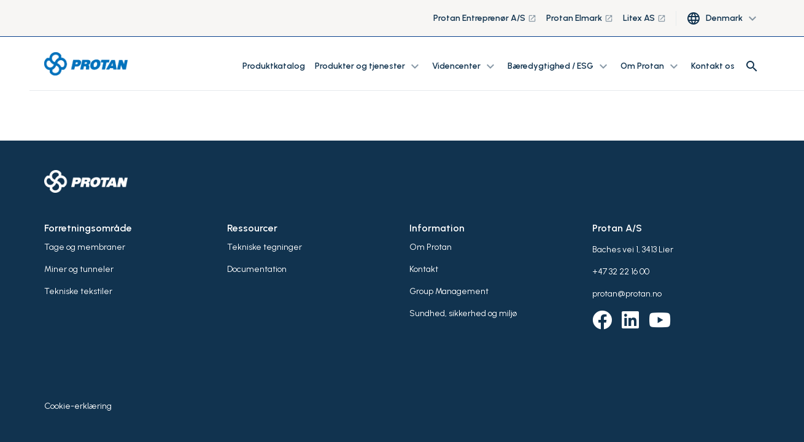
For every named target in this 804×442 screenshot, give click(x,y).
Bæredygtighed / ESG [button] (559, 66)
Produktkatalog (273, 66)
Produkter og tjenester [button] (368, 66)
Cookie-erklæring (78, 406)
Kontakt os (713, 66)
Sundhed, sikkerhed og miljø (463, 313)
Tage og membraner (84, 247)
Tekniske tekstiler (78, 291)
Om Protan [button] (650, 66)
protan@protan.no (627, 294)
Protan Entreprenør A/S (484, 18)
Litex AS (644, 18)
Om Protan (430, 247)
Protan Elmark (579, 18)
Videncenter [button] (465, 66)
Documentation (257, 269)
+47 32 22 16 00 (620, 271)
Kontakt (423, 269)
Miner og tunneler (79, 269)
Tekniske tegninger (264, 247)
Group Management (449, 291)
